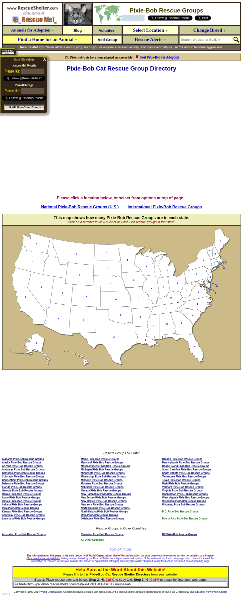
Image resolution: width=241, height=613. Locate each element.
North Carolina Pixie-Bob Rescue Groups (105, 508)
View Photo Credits (216, 591)
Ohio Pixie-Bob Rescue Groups (99, 515)
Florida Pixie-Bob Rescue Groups (22, 487)
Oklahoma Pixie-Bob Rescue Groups (102, 518)
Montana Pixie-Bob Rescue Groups (101, 483)
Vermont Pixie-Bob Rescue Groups (183, 487)
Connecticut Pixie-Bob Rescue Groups (25, 480)
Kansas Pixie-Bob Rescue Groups (22, 511)
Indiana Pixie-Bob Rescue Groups (22, 504)
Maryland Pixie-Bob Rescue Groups (102, 462)
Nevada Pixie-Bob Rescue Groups (101, 490)
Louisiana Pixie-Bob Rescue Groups (23, 518)
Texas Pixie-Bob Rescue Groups (181, 480)
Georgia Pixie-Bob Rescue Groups (22, 490)
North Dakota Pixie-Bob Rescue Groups (104, 511)
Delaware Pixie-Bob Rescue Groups (23, 483)
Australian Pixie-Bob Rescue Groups (24, 534)
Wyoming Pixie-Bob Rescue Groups (183, 504)
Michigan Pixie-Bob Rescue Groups (102, 469)
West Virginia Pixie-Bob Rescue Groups (186, 497)
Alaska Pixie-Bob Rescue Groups (22, 462)
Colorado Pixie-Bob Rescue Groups (23, 476)
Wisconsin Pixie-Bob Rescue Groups (184, 501)
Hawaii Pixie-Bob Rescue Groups (21, 494)
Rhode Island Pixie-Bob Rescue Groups (185, 466)
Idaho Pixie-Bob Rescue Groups (21, 497)
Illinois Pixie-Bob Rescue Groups (21, 501)
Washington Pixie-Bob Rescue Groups (185, 494)
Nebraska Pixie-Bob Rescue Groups (102, 487)
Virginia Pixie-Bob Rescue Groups (182, 490)
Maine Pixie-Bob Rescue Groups (100, 459)
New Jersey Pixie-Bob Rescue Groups (103, 497)
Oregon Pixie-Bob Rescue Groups (182, 459)
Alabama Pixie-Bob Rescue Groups (23, 459)
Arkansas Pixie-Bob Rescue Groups (23, 469)
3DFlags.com (197, 591)
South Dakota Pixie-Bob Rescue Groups (186, 473)
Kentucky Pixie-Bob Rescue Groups (23, 515)
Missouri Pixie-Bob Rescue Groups (101, 480)
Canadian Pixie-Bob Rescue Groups (102, 534)
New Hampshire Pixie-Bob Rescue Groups (106, 494)
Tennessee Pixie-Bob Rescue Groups (184, 476)
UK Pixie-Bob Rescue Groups (179, 534)
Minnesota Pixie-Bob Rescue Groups (102, 473)
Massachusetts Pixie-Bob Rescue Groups (105, 466)
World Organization (51, 591)
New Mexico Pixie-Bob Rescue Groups (103, 501)
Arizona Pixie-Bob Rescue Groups (22, 466)
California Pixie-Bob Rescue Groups (23, 473)
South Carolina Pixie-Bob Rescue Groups (187, 469)
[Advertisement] (57, 134)
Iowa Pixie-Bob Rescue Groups (20, 508)
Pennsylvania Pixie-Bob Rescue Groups (186, 462)
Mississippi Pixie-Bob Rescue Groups (103, 476)
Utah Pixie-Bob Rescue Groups (180, 483)
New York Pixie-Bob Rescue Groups (102, 504)
